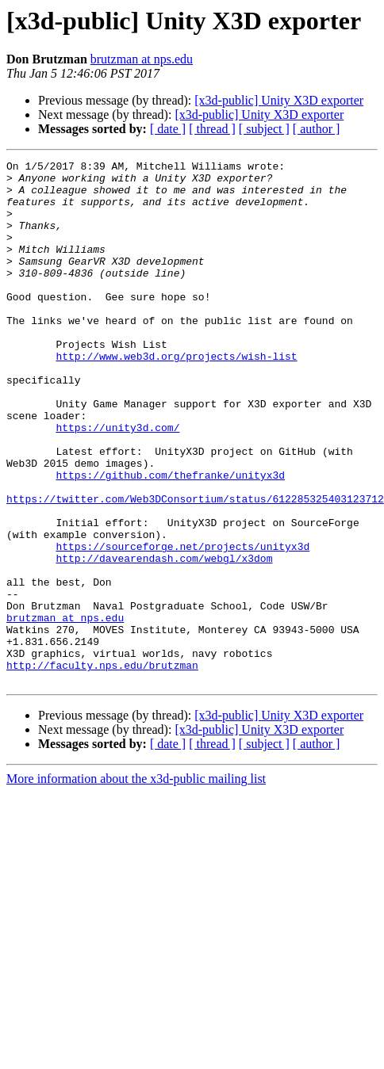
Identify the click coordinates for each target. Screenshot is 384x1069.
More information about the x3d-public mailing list (136, 883)
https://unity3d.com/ (117, 482)
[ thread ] (212, 129)
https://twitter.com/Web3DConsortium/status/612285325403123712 (195, 567)
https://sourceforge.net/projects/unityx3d (182, 624)
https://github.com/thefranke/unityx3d (170, 539)
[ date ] (168, 129)
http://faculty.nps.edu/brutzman (102, 767)
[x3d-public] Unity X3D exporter (278, 100)
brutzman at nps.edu (141, 59)
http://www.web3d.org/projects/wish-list (176, 396)
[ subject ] (264, 129)
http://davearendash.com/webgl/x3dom (164, 639)
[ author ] (316, 129)
